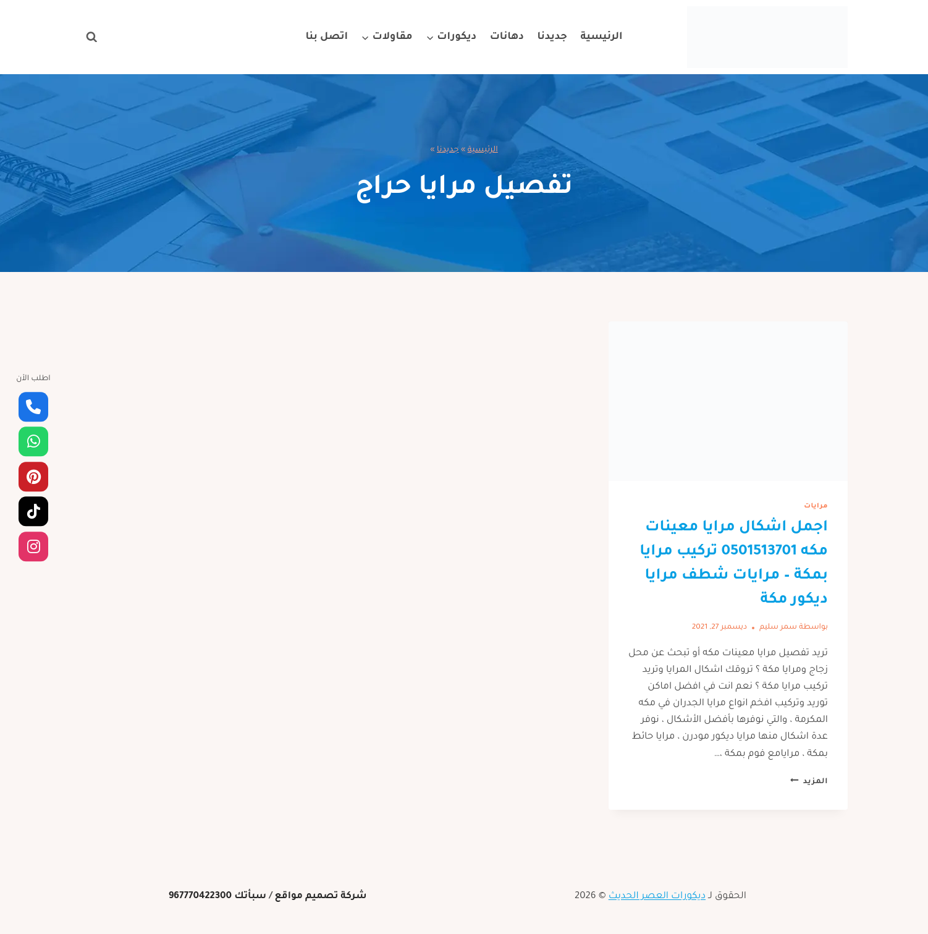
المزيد (809, 782)
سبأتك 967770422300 (218, 896)
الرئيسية (602, 37)
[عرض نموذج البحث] (91, 37)
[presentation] (728, 401)
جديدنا (552, 37)
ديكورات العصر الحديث (657, 896)
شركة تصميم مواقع (320, 896)
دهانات (507, 37)
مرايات (816, 506)
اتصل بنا (326, 37)
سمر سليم (778, 627)
